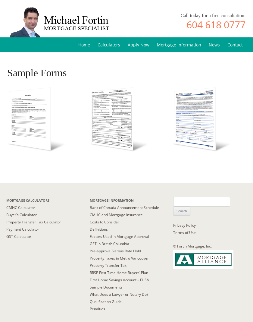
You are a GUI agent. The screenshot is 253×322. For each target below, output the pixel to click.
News (214, 45)
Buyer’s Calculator (21, 214)
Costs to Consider (104, 222)
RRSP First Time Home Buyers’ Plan (119, 272)
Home (84, 45)
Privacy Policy (184, 225)
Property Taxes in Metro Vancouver (119, 258)
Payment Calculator (22, 229)
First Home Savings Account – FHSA (119, 280)
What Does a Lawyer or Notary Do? (119, 294)
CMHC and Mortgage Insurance (116, 214)
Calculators (109, 45)
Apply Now (138, 45)
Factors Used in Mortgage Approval (119, 236)
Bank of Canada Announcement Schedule (124, 207)
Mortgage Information (179, 45)
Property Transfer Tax (108, 265)
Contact (235, 45)
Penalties (97, 308)
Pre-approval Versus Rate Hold (115, 251)
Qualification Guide (106, 301)
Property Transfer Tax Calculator (33, 222)
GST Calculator (18, 236)
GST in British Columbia (109, 243)
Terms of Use (184, 232)
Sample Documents (106, 287)
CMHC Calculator (20, 207)
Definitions (99, 229)
